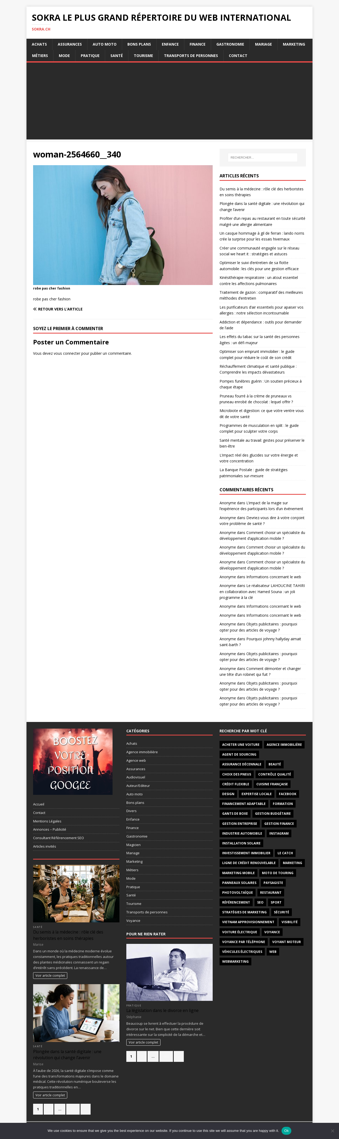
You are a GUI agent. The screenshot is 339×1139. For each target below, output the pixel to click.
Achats (39, 44)
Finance (198, 44)
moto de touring (277, 873)
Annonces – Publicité (49, 829)
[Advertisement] (169, 102)
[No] (332, 1130)
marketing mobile (238, 873)
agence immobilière (284, 744)
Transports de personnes (191, 55)
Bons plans (139, 44)
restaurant (271, 892)
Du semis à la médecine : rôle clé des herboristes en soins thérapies (68, 935)
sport (276, 902)
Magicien (133, 844)
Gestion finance (279, 823)
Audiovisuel (135, 777)
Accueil (38, 804)
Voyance (133, 920)
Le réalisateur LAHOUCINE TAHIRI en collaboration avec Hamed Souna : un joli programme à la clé (262, 591)
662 (166, 1056)
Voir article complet (50, 975)
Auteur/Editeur (138, 785)
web (272, 951)
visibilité (290, 922)
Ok (286, 1131)
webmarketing (235, 961)
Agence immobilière (142, 752)
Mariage (263, 44)
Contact (238, 55)
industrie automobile (242, 833)
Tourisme (143, 55)
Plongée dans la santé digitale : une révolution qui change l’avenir (67, 1055)
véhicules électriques (242, 951)
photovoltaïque (237, 892)
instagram (279, 833)
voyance (272, 932)
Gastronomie (230, 44)
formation (283, 803)
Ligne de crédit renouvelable (249, 863)
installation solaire (241, 843)
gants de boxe (235, 813)
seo (260, 902)
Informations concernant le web (273, 576)
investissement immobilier (246, 853)
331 (73, 1109)
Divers (131, 810)
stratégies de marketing (244, 912)
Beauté (275, 764)
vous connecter (67, 353)
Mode (64, 55)
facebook (287, 794)
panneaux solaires (239, 882)
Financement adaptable (244, 803)
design (228, 794)
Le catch (285, 853)
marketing (292, 863)
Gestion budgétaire (273, 813)
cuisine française (272, 784)
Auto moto (105, 44)
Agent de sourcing (239, 754)
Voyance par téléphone (243, 942)
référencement (236, 902)
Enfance (170, 44)
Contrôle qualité (274, 774)
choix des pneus (236, 774)
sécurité (281, 912)
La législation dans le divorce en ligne (162, 1010)
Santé (116, 55)
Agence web (136, 760)
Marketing (294, 44)
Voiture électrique (239, 932)
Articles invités (44, 846)
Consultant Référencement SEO (58, 837)
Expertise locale (257, 794)
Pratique (90, 55)
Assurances (70, 44)
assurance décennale (241, 764)
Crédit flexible (235, 784)
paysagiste (273, 882)
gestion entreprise (239, 823)
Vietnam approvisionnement (248, 922)
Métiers (40, 55)
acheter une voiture (241, 744)
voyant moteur (286, 942)
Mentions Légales (47, 821)
